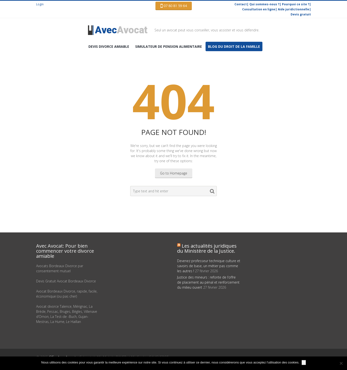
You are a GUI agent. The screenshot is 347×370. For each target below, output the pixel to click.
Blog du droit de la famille (234, 46)
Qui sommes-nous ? (264, 4)
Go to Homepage (173, 173)
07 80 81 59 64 (173, 5)
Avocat (121, 30)
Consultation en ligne (258, 9)
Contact (240, 4)
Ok (304, 362)
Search (212, 192)
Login (40, 4)
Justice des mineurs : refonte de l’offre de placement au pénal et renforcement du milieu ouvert (208, 282)
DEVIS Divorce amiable (108, 46)
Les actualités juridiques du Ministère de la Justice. (207, 248)
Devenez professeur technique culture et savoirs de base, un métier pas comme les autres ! (208, 265)
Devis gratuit (301, 14)
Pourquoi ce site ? (295, 4)
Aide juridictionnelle (293, 9)
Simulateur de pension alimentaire (168, 46)
